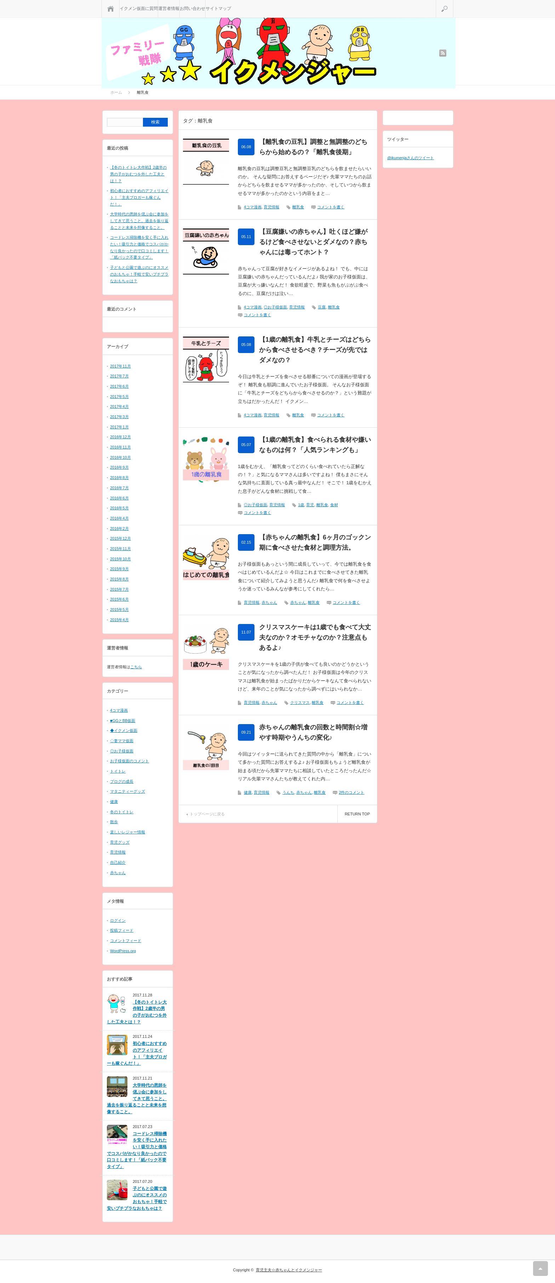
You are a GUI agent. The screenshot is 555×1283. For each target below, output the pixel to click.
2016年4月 (119, 518)
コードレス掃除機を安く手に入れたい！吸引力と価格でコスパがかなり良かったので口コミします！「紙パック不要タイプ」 (137, 1150)
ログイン (118, 920)
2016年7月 (119, 488)
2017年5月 (119, 396)
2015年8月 (119, 579)
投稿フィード (121, 930)
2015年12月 (120, 538)
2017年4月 (119, 406)
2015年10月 (120, 559)
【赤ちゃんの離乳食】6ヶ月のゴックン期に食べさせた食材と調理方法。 (315, 542)
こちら (136, 667)
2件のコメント (351, 792)
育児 (310, 505)
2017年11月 (120, 366)
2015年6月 (119, 599)
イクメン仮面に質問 (139, 8)
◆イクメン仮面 (123, 730)
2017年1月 (119, 427)
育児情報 (271, 207)
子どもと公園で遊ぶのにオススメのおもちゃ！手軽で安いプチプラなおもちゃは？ (139, 274)
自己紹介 (118, 862)
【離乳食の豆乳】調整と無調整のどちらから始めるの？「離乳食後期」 (313, 147)
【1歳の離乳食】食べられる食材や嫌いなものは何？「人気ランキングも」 (315, 444)
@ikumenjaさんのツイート (410, 158)
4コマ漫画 (253, 207)
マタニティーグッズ (127, 791)
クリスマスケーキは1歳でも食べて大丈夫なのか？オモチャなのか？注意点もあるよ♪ (315, 637)
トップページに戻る (207, 814)
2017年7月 (119, 376)
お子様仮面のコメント (129, 761)
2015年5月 (119, 609)
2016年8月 (119, 477)
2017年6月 (119, 386)
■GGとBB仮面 (122, 720)
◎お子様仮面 (275, 307)
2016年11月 (120, 447)
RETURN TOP (357, 814)
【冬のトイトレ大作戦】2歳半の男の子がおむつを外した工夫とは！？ (138, 174)
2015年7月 (119, 589)
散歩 (114, 822)
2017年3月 (119, 417)
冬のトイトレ (121, 812)
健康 (248, 792)
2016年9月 (119, 467)
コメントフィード (125, 940)
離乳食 (298, 207)
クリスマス (300, 702)
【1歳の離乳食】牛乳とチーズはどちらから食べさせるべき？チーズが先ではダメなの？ (315, 350)
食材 (334, 505)
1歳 (301, 505)
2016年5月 (119, 508)
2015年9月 (119, 569)
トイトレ (118, 771)
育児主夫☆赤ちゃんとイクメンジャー (289, 1270)
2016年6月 (119, 498)
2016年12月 (120, 437)
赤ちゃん (269, 602)
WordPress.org (123, 951)
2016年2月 (119, 528)
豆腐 (322, 307)
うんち (288, 792)
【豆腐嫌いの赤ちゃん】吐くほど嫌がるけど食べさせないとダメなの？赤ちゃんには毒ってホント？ (313, 242)
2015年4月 (119, 620)
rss (442, 53)
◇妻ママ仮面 (121, 741)
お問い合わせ (192, 8)
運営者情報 (168, 8)
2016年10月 (120, 457)
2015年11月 (120, 549)
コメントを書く (330, 207)
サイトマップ (218, 8)
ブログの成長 (121, 781)
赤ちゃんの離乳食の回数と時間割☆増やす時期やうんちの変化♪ (313, 732)
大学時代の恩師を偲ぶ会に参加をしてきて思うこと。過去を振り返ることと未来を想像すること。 (139, 220)
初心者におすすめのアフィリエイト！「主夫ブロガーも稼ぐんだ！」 (139, 197)
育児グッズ (120, 842)
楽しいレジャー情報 (127, 832)
